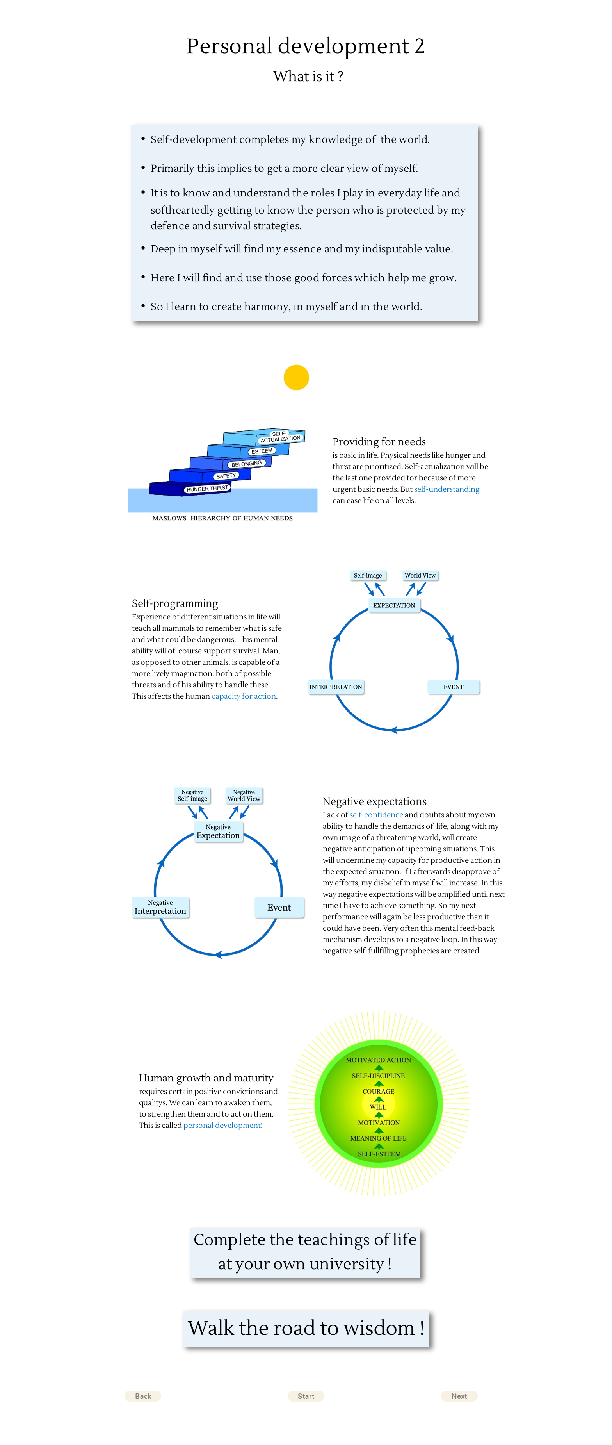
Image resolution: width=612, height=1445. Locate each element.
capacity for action (244, 696)
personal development (222, 1125)
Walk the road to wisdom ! (306, 1328)
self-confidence (376, 815)
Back (143, 1396)
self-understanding (447, 489)
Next (459, 1396)
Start (306, 1396)
